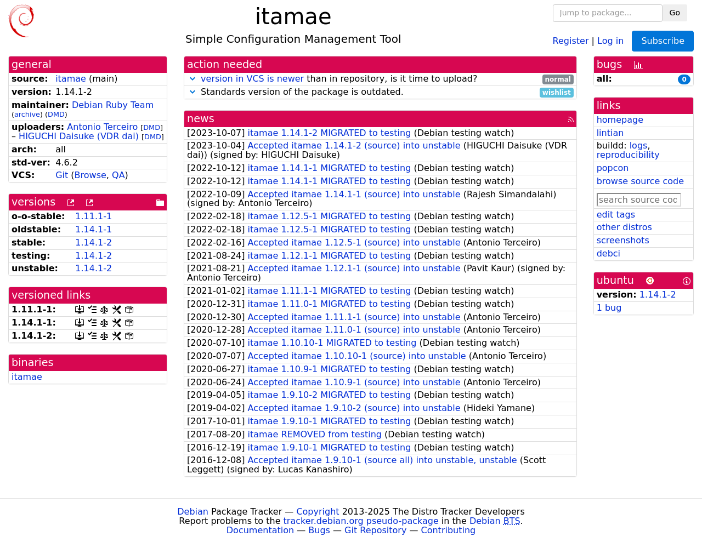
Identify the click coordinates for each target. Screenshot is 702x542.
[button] (192, 78)
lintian (610, 133)
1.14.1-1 (93, 229)
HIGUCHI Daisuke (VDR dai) (79, 136)
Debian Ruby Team (113, 105)
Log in (610, 40)
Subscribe (662, 41)
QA (118, 175)
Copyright (317, 511)
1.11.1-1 (93, 216)
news (200, 118)
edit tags (616, 214)
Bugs (319, 530)
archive (27, 114)
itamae (70, 78)
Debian (192, 511)
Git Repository (375, 530)
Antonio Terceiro (102, 127)
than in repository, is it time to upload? (380, 79)
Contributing (448, 530)
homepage (620, 120)
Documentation (260, 530)
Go (675, 12)
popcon (613, 168)
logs (639, 145)
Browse (90, 175)
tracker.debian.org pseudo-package (361, 521)
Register (571, 40)
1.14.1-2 (93, 242)
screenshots (623, 240)
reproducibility (628, 155)
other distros (624, 227)
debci (608, 253)
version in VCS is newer (252, 78)
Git (61, 175)
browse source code (640, 181)
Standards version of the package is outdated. (380, 92)
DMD (56, 114)
